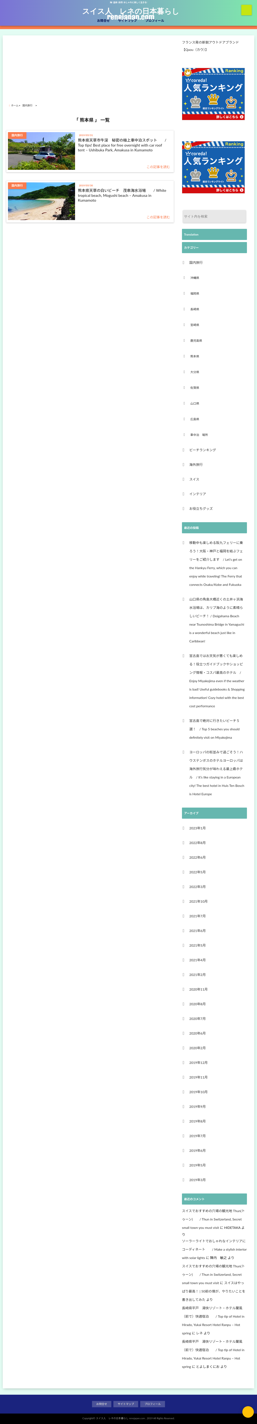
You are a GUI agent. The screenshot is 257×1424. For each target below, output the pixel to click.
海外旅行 (196, 465)
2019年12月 (198, 1062)
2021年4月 (197, 960)
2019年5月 (197, 1165)
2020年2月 (197, 1048)
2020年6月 (197, 1033)
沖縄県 (194, 278)
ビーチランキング (202, 450)
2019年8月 (197, 1121)
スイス (194, 479)
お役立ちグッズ (201, 508)
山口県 (194, 403)
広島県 (194, 419)
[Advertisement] (92, 65)
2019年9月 (197, 1106)
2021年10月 (198, 901)
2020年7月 (197, 1019)
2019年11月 (198, 1077)
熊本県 (194, 356)
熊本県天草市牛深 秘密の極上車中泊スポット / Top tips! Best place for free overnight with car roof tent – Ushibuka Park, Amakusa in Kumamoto (122, 145)
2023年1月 (197, 828)
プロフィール (154, 20)
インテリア (197, 494)
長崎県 (194, 309)
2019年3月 (197, 1180)
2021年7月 (197, 916)
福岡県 (194, 293)
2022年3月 (197, 887)
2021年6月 (197, 931)
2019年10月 (198, 1092)
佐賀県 (194, 387)
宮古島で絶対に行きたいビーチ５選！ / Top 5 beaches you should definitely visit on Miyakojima (214, 729)
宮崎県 (194, 325)
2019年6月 (197, 1150)
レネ (199, 1333)
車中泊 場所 (199, 435)
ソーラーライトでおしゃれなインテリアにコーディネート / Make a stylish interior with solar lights (214, 1249)
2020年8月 (197, 1004)
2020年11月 (198, 989)
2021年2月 (197, 975)
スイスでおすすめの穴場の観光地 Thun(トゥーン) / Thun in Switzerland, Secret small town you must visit (213, 1219)
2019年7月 (197, 1136)
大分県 (194, 372)
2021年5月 (197, 945)
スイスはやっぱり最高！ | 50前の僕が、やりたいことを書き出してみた (213, 1291)
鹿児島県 (196, 340)
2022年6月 (197, 857)
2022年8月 (197, 843)
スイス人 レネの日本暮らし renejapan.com (130, 14)
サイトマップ (127, 20)
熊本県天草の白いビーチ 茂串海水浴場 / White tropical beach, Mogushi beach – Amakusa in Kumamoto (122, 195)
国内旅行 (197, 262)
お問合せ (103, 20)
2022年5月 (197, 872)
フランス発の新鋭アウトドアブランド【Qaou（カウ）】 (210, 46)
